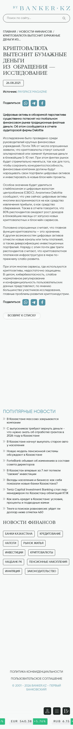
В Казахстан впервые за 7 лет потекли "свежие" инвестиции (32, 472)
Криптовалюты (41, 552)
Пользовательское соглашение (36, 678)
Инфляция (12, 571)
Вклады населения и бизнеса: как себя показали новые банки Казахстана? (32, 482)
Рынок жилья (33, 543)
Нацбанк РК (13, 562)
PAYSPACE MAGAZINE (32, 91)
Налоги (10, 543)
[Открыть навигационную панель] (57, 711)
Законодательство (41, 571)
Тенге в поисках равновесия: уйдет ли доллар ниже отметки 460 (31, 510)
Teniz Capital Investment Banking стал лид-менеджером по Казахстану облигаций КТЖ (35, 491)
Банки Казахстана (19, 533)
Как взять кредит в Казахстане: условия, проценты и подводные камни (33, 501)
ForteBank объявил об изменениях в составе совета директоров (36, 462)
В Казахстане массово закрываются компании (31, 421)
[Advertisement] (36, 362)
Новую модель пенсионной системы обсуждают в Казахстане (30, 453)
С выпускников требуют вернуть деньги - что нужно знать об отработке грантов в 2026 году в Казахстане (34, 432)
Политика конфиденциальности (36, 671)
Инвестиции (14, 552)
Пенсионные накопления (48, 562)
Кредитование (50, 533)
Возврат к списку (22, 315)
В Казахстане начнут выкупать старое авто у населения (35, 443)
